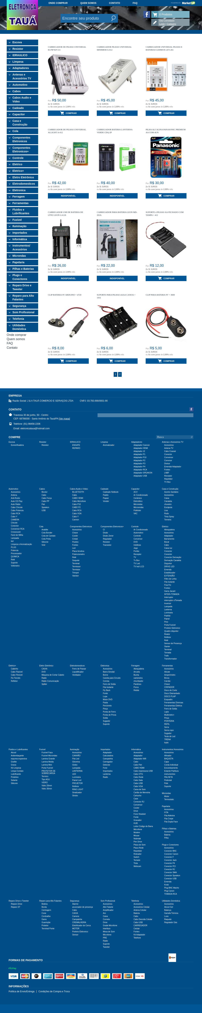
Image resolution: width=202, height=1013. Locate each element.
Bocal (166, 542)
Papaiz (106, 498)
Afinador (167, 756)
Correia (106, 681)
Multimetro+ (169, 715)
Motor (166, 796)
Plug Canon (169, 891)
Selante (14, 780)
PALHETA (168, 777)
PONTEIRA (169, 721)
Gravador (138, 820)
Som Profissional (23, 312)
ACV (136, 492)
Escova (17, 42)
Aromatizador (108, 445)
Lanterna (168, 610)
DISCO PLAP (170, 696)
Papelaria (18, 262)
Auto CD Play (16, 501)
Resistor (17, 48)
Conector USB (170, 879)
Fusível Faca (47, 752)
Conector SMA (170, 872)
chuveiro (168, 504)
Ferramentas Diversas (173, 703)
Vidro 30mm (47, 789)
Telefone (137, 938)
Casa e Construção (19, 122)
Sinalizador (77, 792)
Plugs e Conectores (19, 277)
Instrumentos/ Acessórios (21, 247)
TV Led (137, 563)
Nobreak (137, 839)
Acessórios (169, 445)
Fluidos (75, 542)
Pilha (166, 838)
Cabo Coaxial (170, 451)
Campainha (108, 759)
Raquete (168, 919)
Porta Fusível (170, 625)
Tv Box (137, 560)
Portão (136, 551)
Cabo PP (45, 501)
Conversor (168, 457)
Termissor (76, 566)
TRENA (167, 739)
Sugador (106, 721)
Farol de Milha (17, 535)
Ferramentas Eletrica (173, 706)
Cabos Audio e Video (21, 99)
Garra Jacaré (169, 591)
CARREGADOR (140, 925)
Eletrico (17, 164)
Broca (166, 678)
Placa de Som (139, 845)
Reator (167, 634)
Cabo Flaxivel (17, 672)
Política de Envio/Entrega (21, 991)
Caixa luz (168, 548)
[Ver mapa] (64, 418)
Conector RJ (139, 802)
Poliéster (137, 510)
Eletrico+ (18, 170)
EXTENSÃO (169, 576)
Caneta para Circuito (112, 678)
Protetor (45, 925)
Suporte (14, 563)
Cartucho (137, 796)
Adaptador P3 (139, 463)
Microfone (138, 829)
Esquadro (168, 699)
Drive (136, 811)
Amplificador (108, 910)
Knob (166, 885)
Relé (13, 560)
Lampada (15, 538)
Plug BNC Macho (171, 888)
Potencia (14, 550)
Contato (114, 3)
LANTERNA (77, 771)
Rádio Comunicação (50, 681)
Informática (19, 239)
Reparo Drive (16, 904)
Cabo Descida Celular (143, 919)
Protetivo (14, 777)
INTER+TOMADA (171, 594)
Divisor (167, 463)
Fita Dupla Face (171, 822)
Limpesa (17, 61)
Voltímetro (15, 566)
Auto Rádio (15, 504)
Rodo (166, 513)
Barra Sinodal (109, 672)
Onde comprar (58, 3)
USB (44, 510)
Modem (137, 832)
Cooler (75, 536)
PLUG (13, 547)
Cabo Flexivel (17, 675)
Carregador (108, 762)
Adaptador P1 (139, 454)
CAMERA (15, 520)
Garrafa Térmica (171, 913)
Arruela (137, 672)
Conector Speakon (172, 875)
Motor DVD (107, 699)
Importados (19, 232)
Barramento (169, 539)
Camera (75, 916)
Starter (167, 646)
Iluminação (19, 226)
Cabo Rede (138, 777)
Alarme (75, 904)
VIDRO (45, 782)
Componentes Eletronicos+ (21, 149)
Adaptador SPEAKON (143, 473)
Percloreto (107, 706)
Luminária (76, 777)
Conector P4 (169, 863)
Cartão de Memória (142, 792)
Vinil (43, 545)
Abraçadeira (169, 530)
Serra (166, 727)
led (12, 541)
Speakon (45, 507)
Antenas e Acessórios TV (21, 76)
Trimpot (75, 573)
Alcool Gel (168, 907)
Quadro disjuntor (171, 631)
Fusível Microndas (49, 756)
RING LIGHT (77, 789)
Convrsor (168, 460)
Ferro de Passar (79, 669)
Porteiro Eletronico (80, 932)
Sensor (75, 935)
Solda (105, 718)
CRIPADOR (169, 687)
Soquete (75, 560)
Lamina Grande (48, 759)
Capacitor (18, 114)
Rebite (136, 690)
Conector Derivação (172, 557)
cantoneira (138, 678)
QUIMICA (15, 556)
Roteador (137, 854)
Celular (137, 928)
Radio (44, 678)
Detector (106, 765)
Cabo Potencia (17, 510)
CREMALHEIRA (79, 922)
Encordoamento (171, 768)
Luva (166, 916)
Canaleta (168, 501)
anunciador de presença (82, 907)
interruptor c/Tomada (173, 600)
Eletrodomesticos (23, 183)
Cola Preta (46, 539)
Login (162, 24)
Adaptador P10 (140, 457)
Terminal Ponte (48, 928)
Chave (75, 533)
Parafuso (137, 684)
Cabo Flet (138, 765)
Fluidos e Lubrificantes (20, 211)
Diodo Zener (108, 536)
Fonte (105, 693)
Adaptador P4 (139, 467)
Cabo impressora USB (143, 771)
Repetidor (168, 479)
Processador (16, 553)
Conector (168, 454)
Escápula (168, 507)
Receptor (168, 476)
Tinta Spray (169, 517)
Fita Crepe (168, 819)
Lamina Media (48, 762)
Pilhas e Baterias (23, 268)
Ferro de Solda (109, 684)
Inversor (167, 603)
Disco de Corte (170, 690)
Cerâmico (138, 498)
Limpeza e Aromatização (21, 544)
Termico (45, 776)
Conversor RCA (17, 529)
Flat (43, 504)
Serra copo (169, 730)
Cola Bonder (47, 533)
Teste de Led (169, 736)
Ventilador (76, 675)
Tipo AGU (46, 779)
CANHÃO (76, 756)
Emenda (167, 570)
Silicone (45, 542)
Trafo (166, 656)
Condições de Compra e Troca (54, 991)
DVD (136, 542)
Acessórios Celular (141, 907)
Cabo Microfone (79, 501)
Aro (104, 913)
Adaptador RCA (140, 470)
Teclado (137, 860)
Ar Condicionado (141, 495)
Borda (44, 907)
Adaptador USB (140, 476)
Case (136, 799)
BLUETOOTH (78, 492)
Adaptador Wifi (140, 759)
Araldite (45, 530)
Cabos (16, 91)
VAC (135, 513)
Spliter (44, 684)
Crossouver (16, 532)
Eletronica (18, 190)
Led (74, 548)
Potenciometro (78, 554)
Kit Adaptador (139, 935)
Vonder (106, 501)
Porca (136, 687)
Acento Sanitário (171, 492)
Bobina (45, 904)
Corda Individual (171, 765)
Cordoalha (46, 916)
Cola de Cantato (48, 536)
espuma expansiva (19, 759)
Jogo (136, 548)
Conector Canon (171, 854)
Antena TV (168, 448)
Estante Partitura (171, 771)
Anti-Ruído (15, 498)
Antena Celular (140, 910)
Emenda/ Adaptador (172, 467)
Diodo (105, 533)
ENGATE (76, 445)
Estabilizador (169, 573)
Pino (166, 622)
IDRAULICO (19, 55)
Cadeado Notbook (110, 492)
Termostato (169, 799)
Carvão (167, 681)
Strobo (75, 796)
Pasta (105, 703)
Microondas (139, 507)
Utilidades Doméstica (19, 327)
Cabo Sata (138, 780)
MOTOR (75, 928)
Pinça (105, 709)
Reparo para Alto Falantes (23, 297)
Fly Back (106, 690)
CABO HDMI (77, 498)
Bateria (167, 835)
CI (104, 530)
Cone (44, 913)
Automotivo (19, 84)
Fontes (167, 470)
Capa (166, 762)
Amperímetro (169, 675)
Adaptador (168, 536)
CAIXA (44, 669)
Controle (18, 157)
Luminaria (168, 613)
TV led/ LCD (139, 566)
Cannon (75, 520)
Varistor (75, 576)
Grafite (14, 762)
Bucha (136, 675)
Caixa (166, 498)
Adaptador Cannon (142, 445)
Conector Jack (170, 860)
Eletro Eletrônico (23, 177)
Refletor (167, 637)
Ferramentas (20, 203)
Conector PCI (170, 866)
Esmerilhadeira (17, 445)
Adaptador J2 (139, 451)
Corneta (106, 919)
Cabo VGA (76, 513)
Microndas (19, 255)
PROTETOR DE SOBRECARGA (48, 772)
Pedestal (168, 780)
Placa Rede (139, 848)
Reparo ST (15, 907)
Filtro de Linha (170, 579)
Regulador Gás (170, 922)
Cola (15, 131)
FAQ (135, 3)
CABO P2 (76, 507)
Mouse (136, 835)
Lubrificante (16, 774)
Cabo (44, 495)
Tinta (136, 863)
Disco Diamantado (172, 693)
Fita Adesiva (169, 816)
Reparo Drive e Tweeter (21, 287)
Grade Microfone (110, 925)
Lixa (166, 510)
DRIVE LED (169, 566)
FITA (166, 812)
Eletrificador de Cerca (81, 925)
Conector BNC (170, 851)
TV (135, 557)
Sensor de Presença (173, 643)
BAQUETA (168, 759)
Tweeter (106, 947)
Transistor (107, 545)
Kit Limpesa (16, 768)
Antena (14, 495)
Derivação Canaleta (172, 560)
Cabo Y (14, 517)
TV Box (167, 482)
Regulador (107, 539)
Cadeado (18, 108)
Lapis (166, 712)
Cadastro (171, 24)
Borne (105, 675)
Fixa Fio (167, 585)
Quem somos (88, 3)
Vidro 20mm (47, 786)
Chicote (14, 523)
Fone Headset (140, 814)
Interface (106, 928)
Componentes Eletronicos (21, 139)
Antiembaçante (17, 756)
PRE (105, 938)
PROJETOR (77, 783)
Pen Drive (138, 842)
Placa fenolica (78, 551)
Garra (44, 919)
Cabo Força (47, 498)
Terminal (76, 563)
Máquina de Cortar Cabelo (53, 675)
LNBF (166, 473)
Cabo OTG (138, 774)
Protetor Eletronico (172, 628)
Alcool (13, 752)
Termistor (76, 570)
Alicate (167, 672)
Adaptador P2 (139, 460)
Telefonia (18, 318)
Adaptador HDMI (141, 448)
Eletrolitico (138, 501)
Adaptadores (20, 68)
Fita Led (75, 759)
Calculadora (108, 756)
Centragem (46, 910)
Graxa (13, 765)
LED (74, 774)
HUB (136, 823)
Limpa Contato (17, 771)
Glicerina (76, 762)
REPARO (76, 448)
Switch (136, 857)
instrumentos (169, 774)
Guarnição (46, 922)
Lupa (105, 696)
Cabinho (14, 669)
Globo (74, 765)
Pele (166, 783)
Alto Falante (108, 907)
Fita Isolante (169, 582)
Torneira (167, 520)
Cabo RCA (15, 513)
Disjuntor (168, 563)
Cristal (75, 539)
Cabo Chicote (17, 507)
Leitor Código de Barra (143, 826)
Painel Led (76, 780)
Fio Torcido (15, 678)
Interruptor (168, 597)
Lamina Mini (47, 765)
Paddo (105, 495)
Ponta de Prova (109, 715)
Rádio (105, 941)
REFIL (167, 724)
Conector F (169, 857)
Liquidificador (78, 672)
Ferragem (18, 196)
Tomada (167, 653)
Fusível (17, 219)
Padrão (167, 616)
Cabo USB (138, 783)
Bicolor (45, 492)
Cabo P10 (76, 504)
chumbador (138, 681)
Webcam (137, 866)
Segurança (19, 305)
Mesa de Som (109, 932)
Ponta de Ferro (109, 712)
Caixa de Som (140, 789)
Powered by (183, 3)
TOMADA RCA (170, 894)
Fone (105, 768)
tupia (166, 742)
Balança (167, 910)
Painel (167, 619)
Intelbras (137, 545)
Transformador (170, 659)
